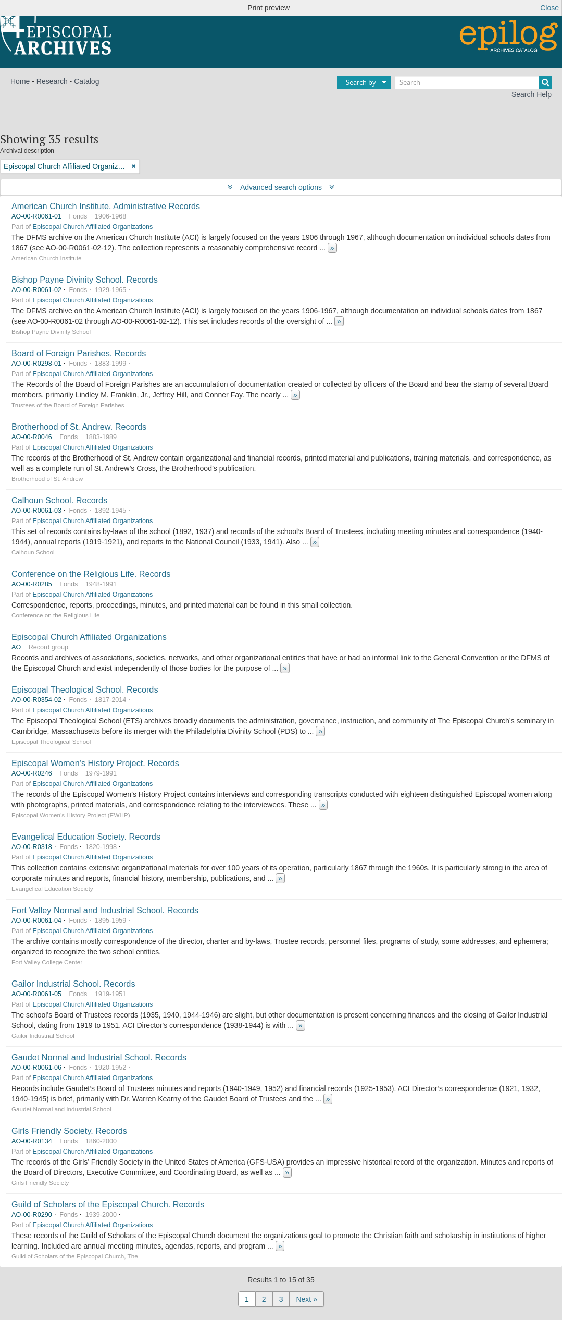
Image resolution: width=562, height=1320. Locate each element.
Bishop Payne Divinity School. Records (84, 279)
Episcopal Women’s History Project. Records (95, 763)
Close (549, 8)
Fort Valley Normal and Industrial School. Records (104, 910)
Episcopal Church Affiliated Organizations (93, 227)
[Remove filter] (134, 166)
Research (52, 81)
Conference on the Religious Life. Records (90, 573)
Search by (361, 82)
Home (20, 81)
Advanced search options (281, 187)
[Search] (473, 82)
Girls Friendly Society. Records (69, 1130)
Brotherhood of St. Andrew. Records (78, 426)
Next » (306, 1299)
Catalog (86, 81)
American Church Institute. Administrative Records (105, 206)
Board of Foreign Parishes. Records (78, 353)
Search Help (531, 94)
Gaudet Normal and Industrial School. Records (98, 1057)
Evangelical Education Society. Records (85, 836)
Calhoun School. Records (59, 500)
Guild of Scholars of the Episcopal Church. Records (107, 1204)
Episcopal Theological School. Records (84, 689)
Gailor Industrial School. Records (73, 983)
